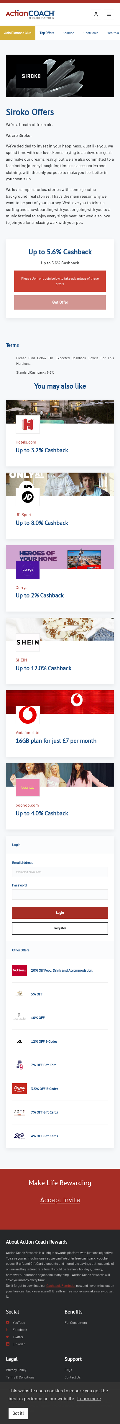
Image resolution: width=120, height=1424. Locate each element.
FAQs (68, 1370)
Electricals (90, 33)
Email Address (22, 862)
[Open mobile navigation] (109, 14)
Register (60, 928)
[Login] (96, 14)
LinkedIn (15, 1344)
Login (60, 912)
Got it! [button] (18, 1413)
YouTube (15, 1322)
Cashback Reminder (60, 1285)
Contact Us (73, 1377)
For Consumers (76, 1322)
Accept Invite (60, 1199)
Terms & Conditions (20, 1377)
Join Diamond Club (17, 33)
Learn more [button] (89, 1398)
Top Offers (47, 33)
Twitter (14, 1337)
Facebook (16, 1329)
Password (19, 885)
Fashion (68, 33)
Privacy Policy (16, 1370)
